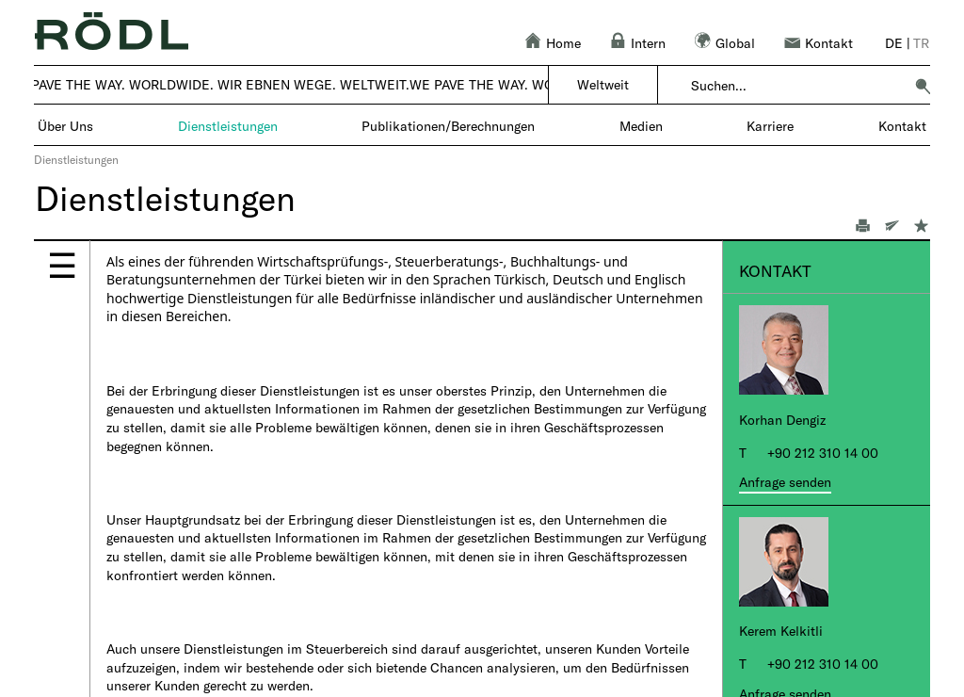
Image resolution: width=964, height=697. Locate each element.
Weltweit (603, 84)
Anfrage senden (785, 482)
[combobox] (797, 85)
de (894, 43)
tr (921, 43)
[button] (922, 85)
